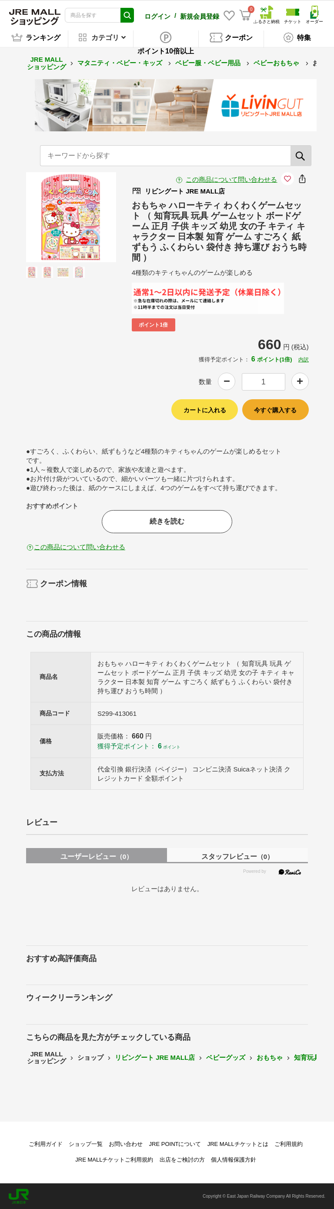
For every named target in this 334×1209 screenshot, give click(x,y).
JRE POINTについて (175, 1143)
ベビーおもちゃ (277, 62)
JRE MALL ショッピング (46, 62)
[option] (71, 217)
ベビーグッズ (225, 1057)
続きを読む (167, 520)
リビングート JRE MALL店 (155, 1057)
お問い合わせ (126, 1143)
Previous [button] (53, 216)
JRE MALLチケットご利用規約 (114, 1159)
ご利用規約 (288, 1143)
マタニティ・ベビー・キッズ (120, 62)
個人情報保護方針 (233, 1159)
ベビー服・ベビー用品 (208, 62)
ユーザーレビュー (96, 855)
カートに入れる (205, 409)
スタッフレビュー (237, 855)
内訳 (303, 359)
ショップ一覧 (86, 1143)
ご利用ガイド (46, 1143)
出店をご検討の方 (182, 1159)
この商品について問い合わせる (231, 179)
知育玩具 (307, 1057)
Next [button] (88, 216)
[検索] (301, 155)
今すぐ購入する (275, 409)
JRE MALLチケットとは (237, 1143)
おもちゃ (270, 1057)
